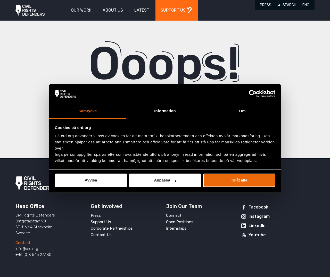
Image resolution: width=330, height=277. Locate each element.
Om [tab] (242, 111)
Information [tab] (165, 111)
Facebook (258, 207)
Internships (176, 228)
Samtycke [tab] (88, 111)
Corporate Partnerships (112, 228)
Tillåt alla (239, 180)
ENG (305, 5)
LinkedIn (257, 225)
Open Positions (179, 222)
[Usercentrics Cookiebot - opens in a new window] (252, 94)
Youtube (257, 234)
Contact (22, 242)
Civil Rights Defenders (30, 10)
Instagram (259, 216)
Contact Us (101, 234)
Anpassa (165, 180)
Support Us (101, 222)
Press (265, 5)
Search (289, 5)
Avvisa (91, 180)
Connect (174, 215)
